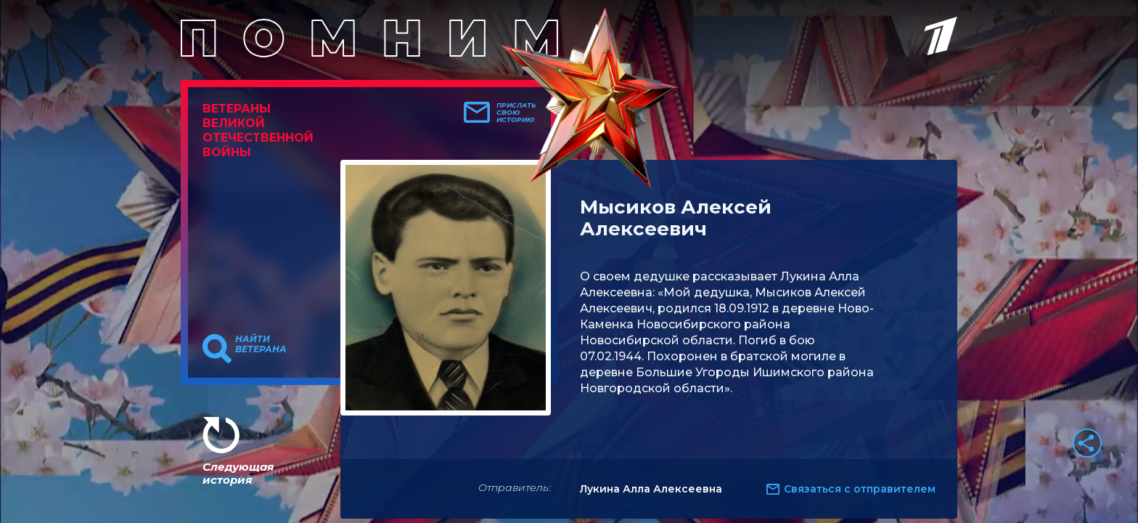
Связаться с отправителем (860, 488)
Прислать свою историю (516, 112)
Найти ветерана (261, 344)
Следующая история (238, 473)
